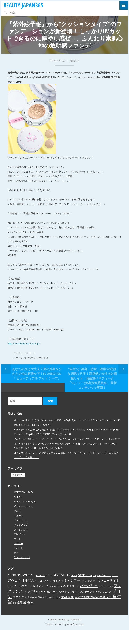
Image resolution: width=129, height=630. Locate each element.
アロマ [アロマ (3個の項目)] (115, 575)
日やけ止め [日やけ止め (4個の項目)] (43, 597)
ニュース (31, 352)
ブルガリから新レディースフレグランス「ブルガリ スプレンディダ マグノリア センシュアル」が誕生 (67, 438)
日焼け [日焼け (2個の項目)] (51, 597)
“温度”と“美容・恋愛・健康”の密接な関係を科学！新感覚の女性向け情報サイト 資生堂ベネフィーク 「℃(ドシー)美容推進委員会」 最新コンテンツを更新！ (92, 378)
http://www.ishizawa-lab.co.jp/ (24, 343)
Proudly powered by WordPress (64, 619)
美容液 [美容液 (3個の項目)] (57, 597)
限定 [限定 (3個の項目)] (14, 603)
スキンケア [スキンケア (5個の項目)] (86, 580)
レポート (18, 548)
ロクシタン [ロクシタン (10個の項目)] (19, 597)
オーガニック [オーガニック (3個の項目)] (40, 580)
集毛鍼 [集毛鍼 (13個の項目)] (21, 603)
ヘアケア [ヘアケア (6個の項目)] (41, 591)
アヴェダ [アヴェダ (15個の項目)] (14, 580)
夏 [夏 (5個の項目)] (36, 597)
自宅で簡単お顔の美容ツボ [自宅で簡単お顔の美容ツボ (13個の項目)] (93, 597)
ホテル (17, 538)
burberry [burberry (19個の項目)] (14, 575)
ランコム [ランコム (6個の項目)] (102, 591)
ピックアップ (21, 524)
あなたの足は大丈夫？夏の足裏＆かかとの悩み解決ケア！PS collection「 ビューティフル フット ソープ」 (36, 373)
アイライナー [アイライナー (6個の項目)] (104, 575)
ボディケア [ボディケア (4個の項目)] (52, 591)
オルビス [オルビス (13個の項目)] (28, 580)
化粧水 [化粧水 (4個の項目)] (31, 597)
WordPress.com (75, 624)
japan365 (74, 60)
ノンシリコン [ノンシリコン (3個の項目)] (55, 586)
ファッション (21, 529)
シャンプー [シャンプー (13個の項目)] (72, 580)
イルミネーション (23, 506)
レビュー (18, 543)
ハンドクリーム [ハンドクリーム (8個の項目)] (70, 586)
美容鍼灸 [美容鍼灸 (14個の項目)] (67, 597)
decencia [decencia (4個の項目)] (40, 575)
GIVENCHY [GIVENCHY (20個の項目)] (61, 575)
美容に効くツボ (22, 557)
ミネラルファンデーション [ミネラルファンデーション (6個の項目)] (82, 591)
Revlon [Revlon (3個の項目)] (89, 575)
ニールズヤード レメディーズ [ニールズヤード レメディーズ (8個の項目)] (31, 586)
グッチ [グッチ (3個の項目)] (61, 580)
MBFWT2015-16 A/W (24, 501)
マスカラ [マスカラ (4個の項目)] (62, 591)
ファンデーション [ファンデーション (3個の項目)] (105, 586)
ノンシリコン (21, 520)
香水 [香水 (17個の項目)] (30, 602)
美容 (16, 552)
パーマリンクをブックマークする (30, 357)
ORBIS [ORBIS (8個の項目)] (82, 575)
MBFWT (18, 496)
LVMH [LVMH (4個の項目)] (74, 575)
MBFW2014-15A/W (23, 492)
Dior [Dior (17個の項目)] (48, 575)
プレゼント (19, 534)
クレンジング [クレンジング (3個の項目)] (52, 580)
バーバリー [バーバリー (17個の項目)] (89, 585)
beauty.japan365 (23, 5)
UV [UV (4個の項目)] (94, 575)
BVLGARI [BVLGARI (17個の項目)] (29, 575)
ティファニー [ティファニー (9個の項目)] (101, 580)
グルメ (17, 510)
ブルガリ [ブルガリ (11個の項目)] (29, 591)
